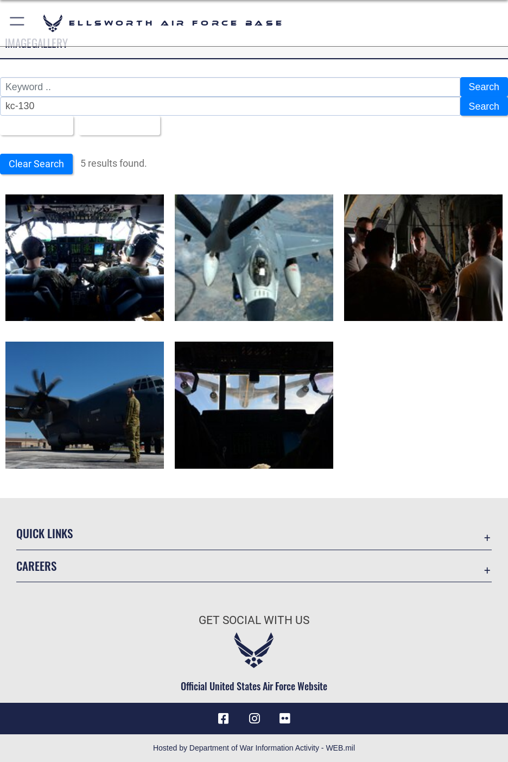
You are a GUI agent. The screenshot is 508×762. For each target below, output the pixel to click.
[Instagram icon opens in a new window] (254, 718)
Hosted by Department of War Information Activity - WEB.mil (254, 748)
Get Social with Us (254, 620)
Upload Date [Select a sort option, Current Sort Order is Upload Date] (115, 125)
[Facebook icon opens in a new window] (223, 718)
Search (484, 86)
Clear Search (36, 163)
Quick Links (44, 533)
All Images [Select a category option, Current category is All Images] (32, 125)
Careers (36, 565)
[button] (17, 23)
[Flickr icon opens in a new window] (285, 718)
